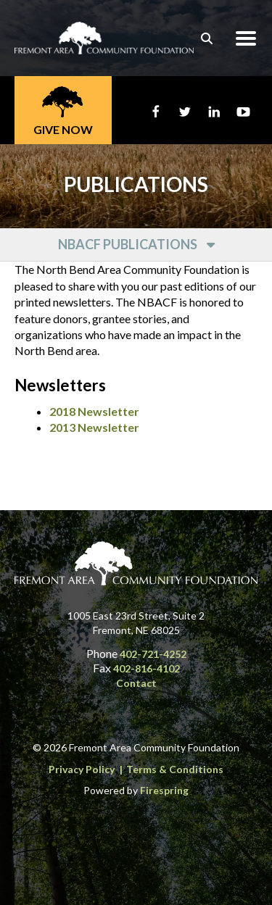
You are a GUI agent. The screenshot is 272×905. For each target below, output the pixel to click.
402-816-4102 (146, 668)
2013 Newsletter (94, 427)
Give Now (63, 129)
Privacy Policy (82, 769)
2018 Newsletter (94, 411)
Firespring (164, 790)
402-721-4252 (153, 654)
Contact (136, 683)
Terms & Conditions (174, 769)
